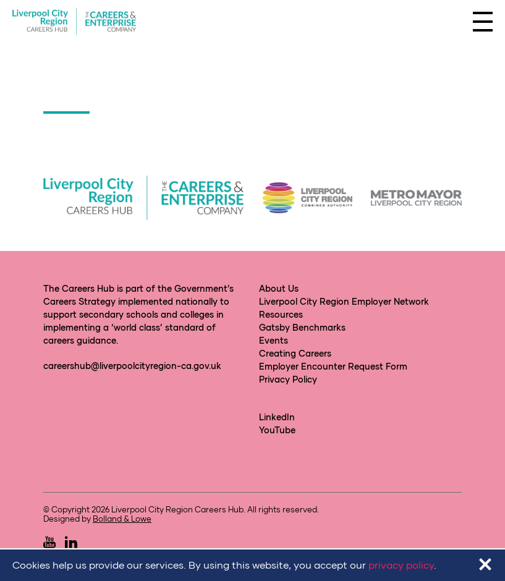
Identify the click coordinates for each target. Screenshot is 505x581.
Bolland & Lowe (122, 519)
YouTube (277, 430)
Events (273, 340)
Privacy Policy (288, 379)
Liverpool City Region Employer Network (344, 301)
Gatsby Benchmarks (302, 327)
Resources (281, 314)
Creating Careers (295, 353)
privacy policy (401, 564)
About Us (279, 288)
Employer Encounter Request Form (333, 366)
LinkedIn (277, 417)
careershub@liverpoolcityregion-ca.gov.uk (132, 365)
